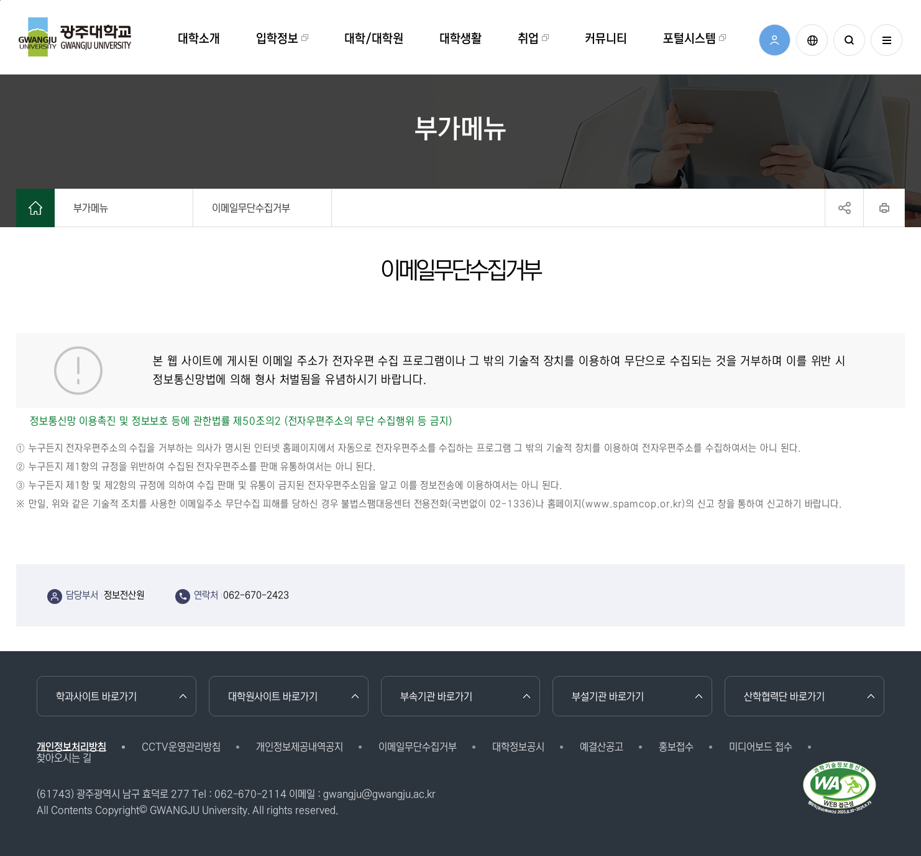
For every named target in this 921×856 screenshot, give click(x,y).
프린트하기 (884, 208)
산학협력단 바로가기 (784, 696)
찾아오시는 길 (64, 758)
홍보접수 (676, 746)
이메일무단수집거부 (417, 746)
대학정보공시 (518, 746)
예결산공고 (601, 746)
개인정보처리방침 (71, 746)
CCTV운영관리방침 (181, 746)
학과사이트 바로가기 (96, 696)
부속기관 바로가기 (436, 696)
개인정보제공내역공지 (299, 746)
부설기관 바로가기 (608, 696)
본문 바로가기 (0, 0)
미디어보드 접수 (760, 746)
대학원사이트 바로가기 (273, 696)
